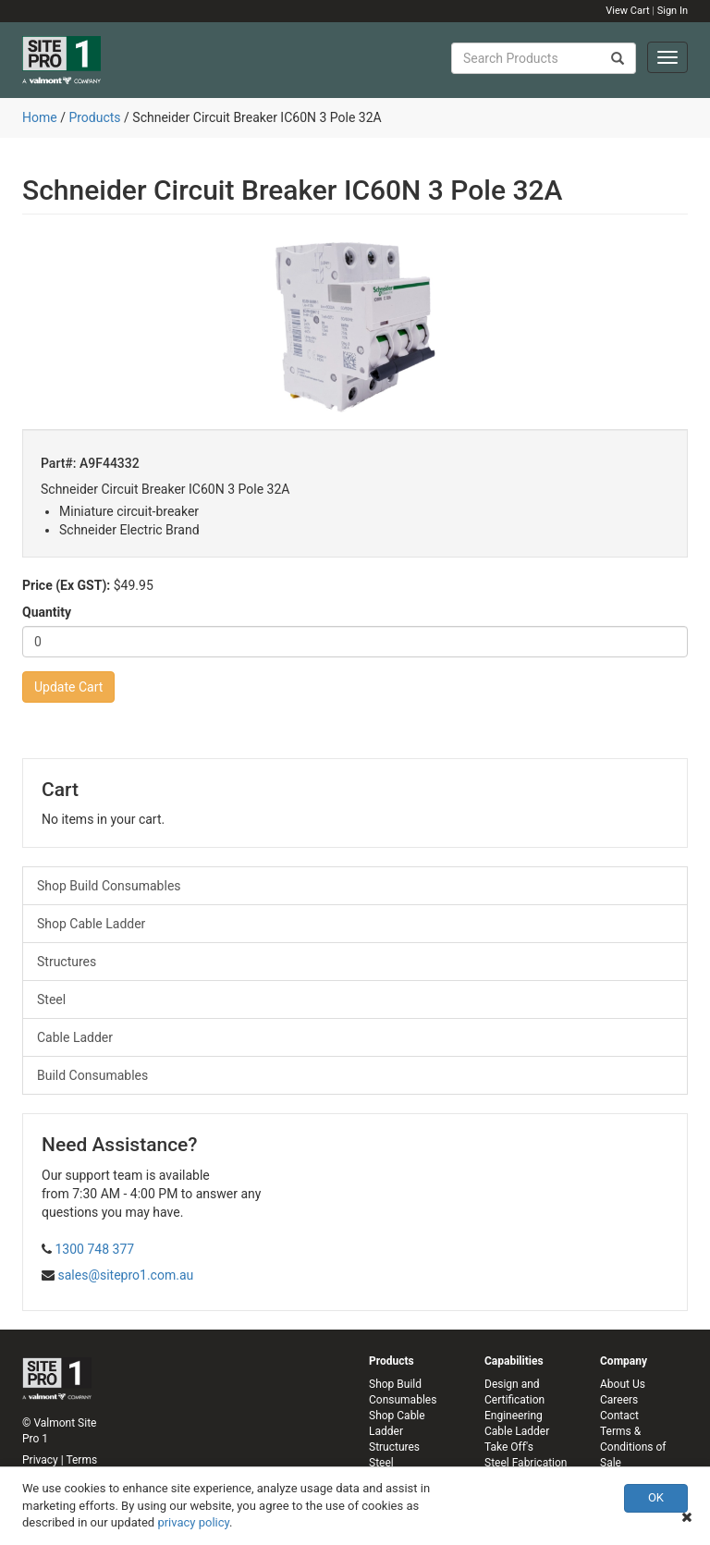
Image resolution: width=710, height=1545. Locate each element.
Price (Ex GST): (66, 585)
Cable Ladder (75, 1037)
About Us (622, 1384)
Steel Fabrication (525, 1462)
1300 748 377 (94, 1249)
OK (656, 1497)
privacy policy (193, 1522)
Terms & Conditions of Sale (633, 1447)
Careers (619, 1399)
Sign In (672, 11)
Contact (619, 1415)
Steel (51, 999)
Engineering (513, 1415)
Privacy (40, 1459)
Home (39, 117)
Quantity (46, 612)
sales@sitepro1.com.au (125, 1275)
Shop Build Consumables (109, 885)
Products (94, 117)
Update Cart (68, 687)
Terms (81, 1459)
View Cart (627, 11)
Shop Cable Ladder (91, 923)
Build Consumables (92, 1075)
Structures (66, 961)
